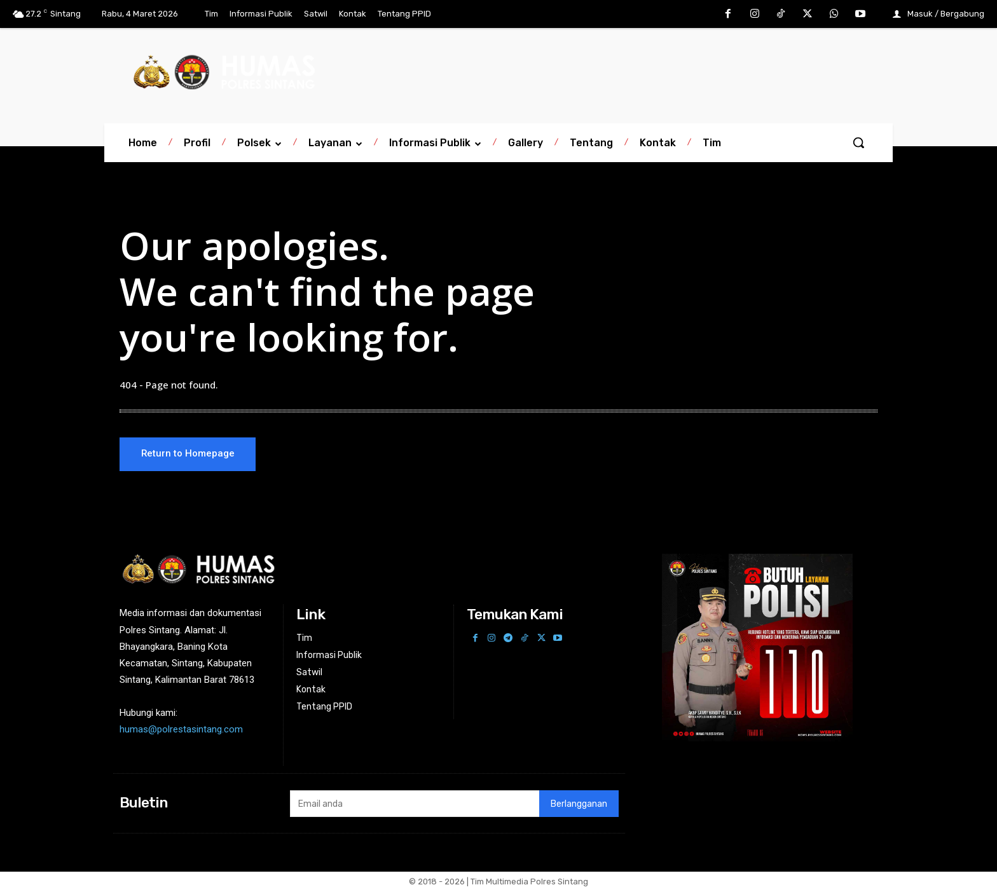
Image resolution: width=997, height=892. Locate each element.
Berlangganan (579, 804)
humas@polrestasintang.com (181, 730)
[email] (414, 805)
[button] (858, 142)
